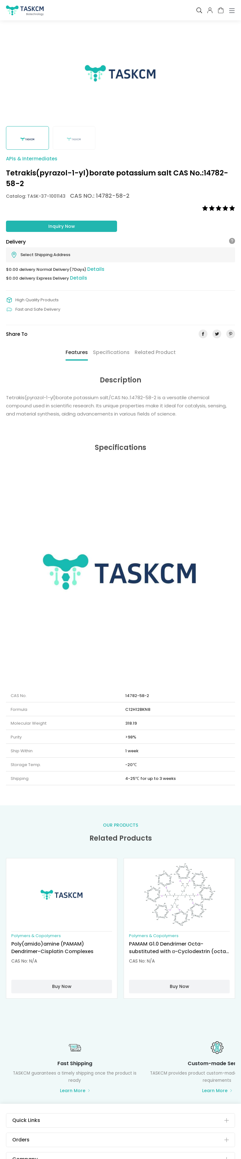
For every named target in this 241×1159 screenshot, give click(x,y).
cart (221, 10)
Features (77, 352)
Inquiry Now (61, 226)
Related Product (155, 352)
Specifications (111, 352)
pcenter (210, 10)
